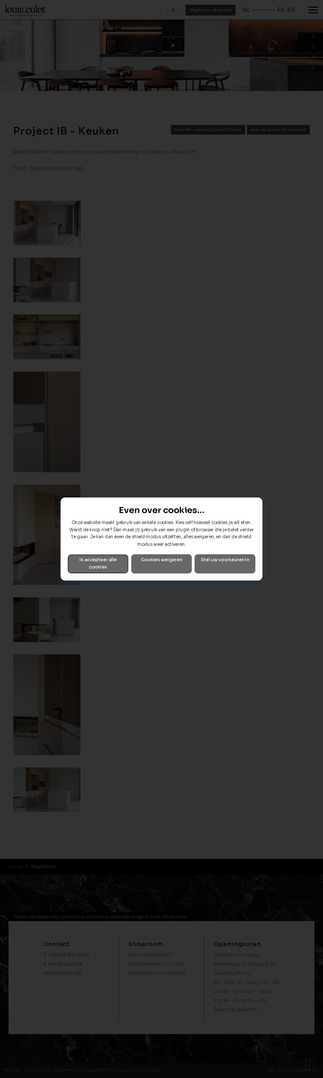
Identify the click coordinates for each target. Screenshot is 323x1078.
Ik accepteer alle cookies (98, 563)
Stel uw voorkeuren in (225, 560)
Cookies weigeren (161, 560)
